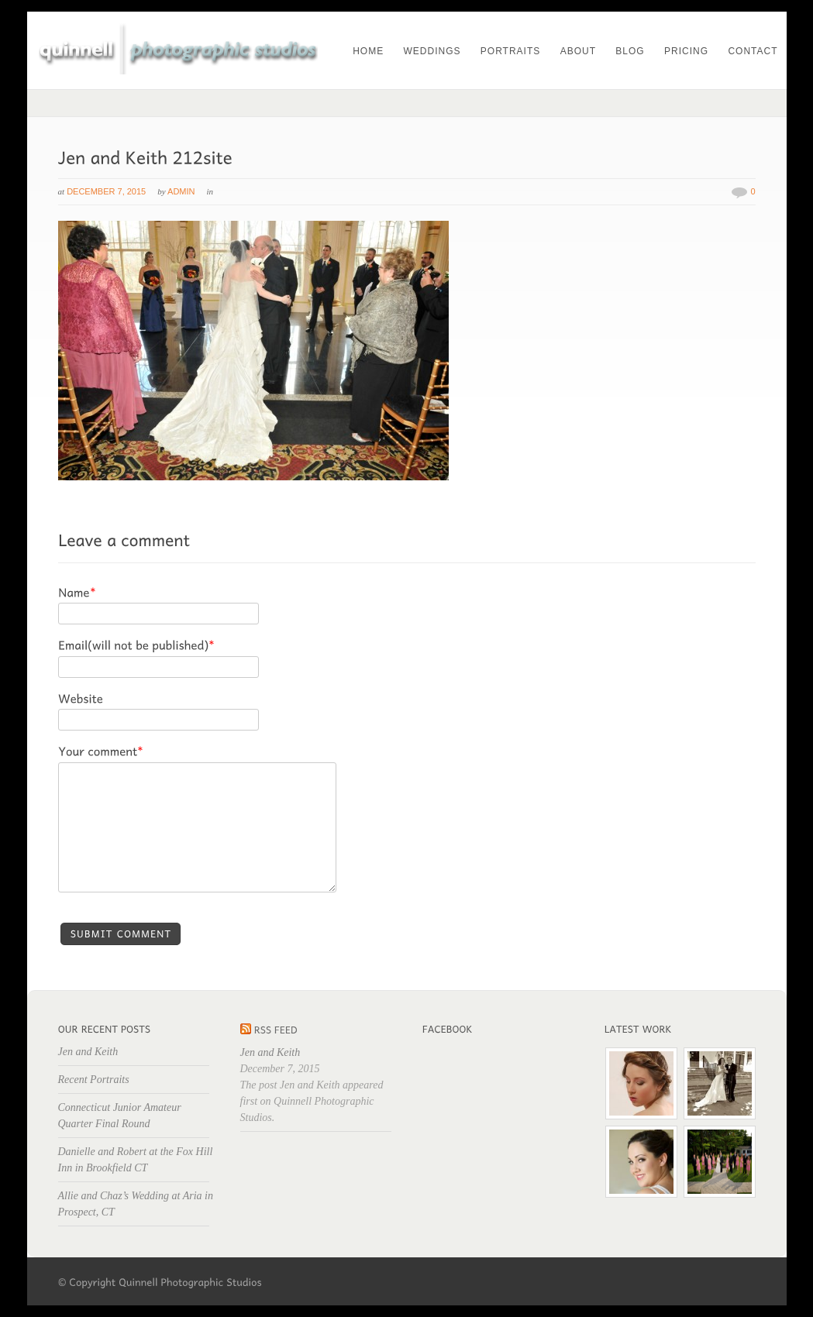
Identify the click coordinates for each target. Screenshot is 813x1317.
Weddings (431, 51)
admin (181, 191)
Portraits (510, 51)
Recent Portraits (93, 1079)
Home (368, 51)
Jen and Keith (88, 1051)
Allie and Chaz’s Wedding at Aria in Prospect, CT (135, 1204)
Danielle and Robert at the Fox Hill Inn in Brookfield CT (135, 1160)
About (578, 51)
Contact (752, 51)
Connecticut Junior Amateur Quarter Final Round (119, 1116)
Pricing (686, 51)
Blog (629, 51)
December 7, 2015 (106, 191)
